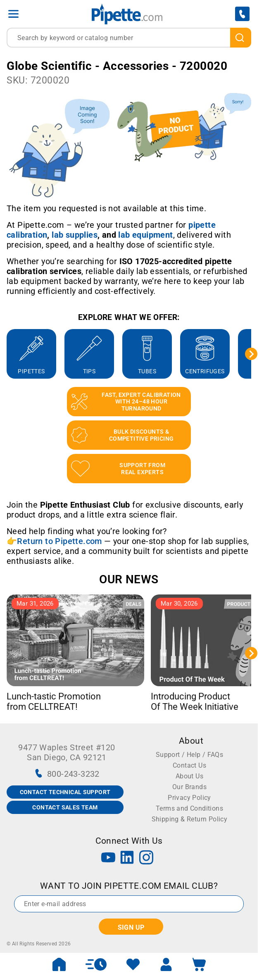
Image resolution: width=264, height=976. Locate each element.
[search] (240, 38)
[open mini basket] (199, 964)
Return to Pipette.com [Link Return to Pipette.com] (59, 541)
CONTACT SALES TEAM (65, 807)
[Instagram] (146, 858)
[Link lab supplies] (75, 235)
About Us (189, 776)
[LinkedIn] (127, 858)
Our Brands (189, 787)
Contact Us (189, 765)
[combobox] (129, 38)
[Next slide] (251, 354)
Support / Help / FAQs (189, 755)
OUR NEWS (128, 579)
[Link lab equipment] (145, 235)
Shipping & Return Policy (190, 819)
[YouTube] (108, 858)
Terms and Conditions (189, 808)
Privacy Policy (189, 798)
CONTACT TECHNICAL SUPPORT (65, 792)
